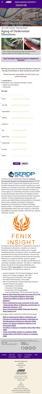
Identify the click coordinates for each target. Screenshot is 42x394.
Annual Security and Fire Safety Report (21, 390)
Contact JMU (21, 380)
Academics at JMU (21, 365)
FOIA (21, 383)
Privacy (19, 354)
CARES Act (21, 384)
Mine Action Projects (21, 27)
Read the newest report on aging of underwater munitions (21, 59)
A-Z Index (3, 354)
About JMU (21, 363)
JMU (2, 27)
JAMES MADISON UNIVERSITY (23, 392)
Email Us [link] (23, 342)
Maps (19, 356)
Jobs (36, 354)
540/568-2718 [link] (25, 344)
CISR (6, 27)
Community (27, 356)
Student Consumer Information (21, 388)
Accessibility (28, 354)
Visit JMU (21, 367)
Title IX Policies (21, 386)
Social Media (12, 356)
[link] (23, 349)
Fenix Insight (17, 267)
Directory (12, 354)
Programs (12, 27)
